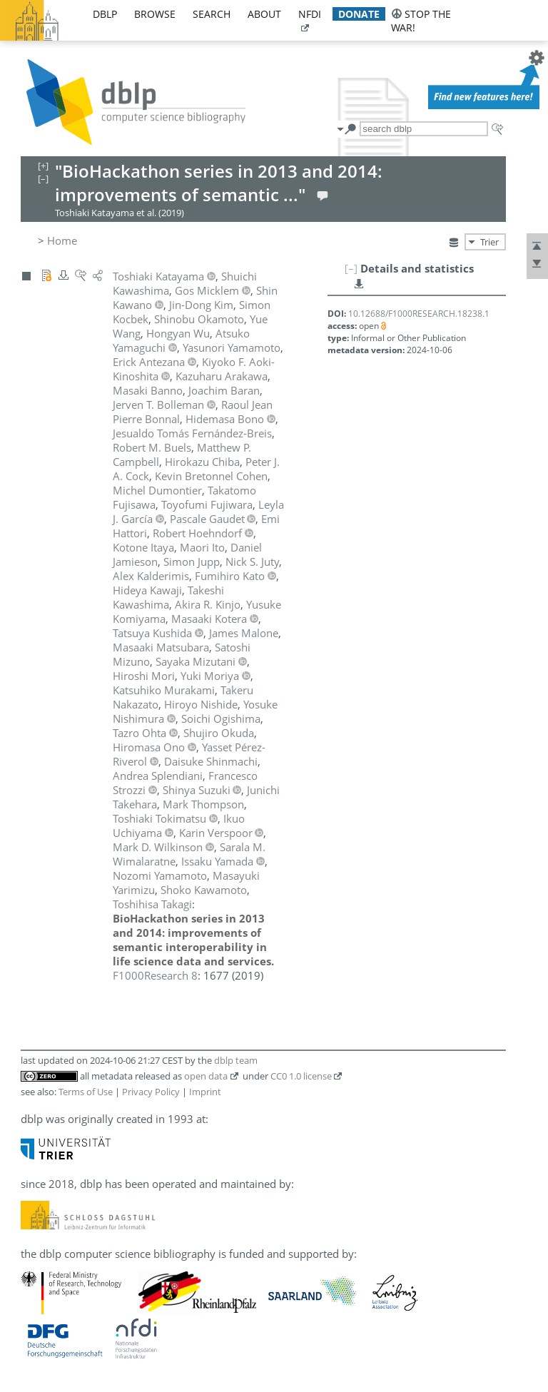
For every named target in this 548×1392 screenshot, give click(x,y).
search (211, 14)
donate (359, 14)
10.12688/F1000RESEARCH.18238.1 (418, 314)
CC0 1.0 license (301, 1076)
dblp (105, 14)
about (264, 14)
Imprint (205, 1091)
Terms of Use (86, 1091)
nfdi (309, 14)
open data (206, 1076)
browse (155, 14)
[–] (351, 268)
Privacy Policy (151, 1091)
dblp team (236, 1060)
